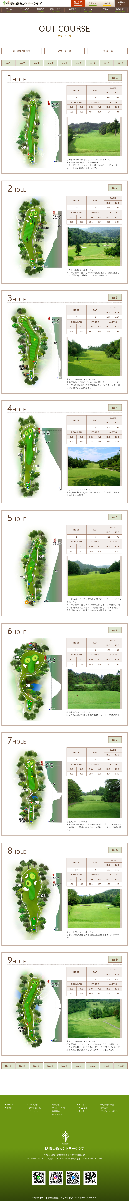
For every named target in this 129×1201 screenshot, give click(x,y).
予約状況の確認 (107, 1105)
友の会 (107, 3)
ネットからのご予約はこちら (78, 3)
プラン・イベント (60, 1108)
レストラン (57, 1114)
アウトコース (64, 50)
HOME (10, 1105)
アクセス (83, 1105)
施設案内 (56, 1111)
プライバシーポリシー (110, 1111)
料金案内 (56, 1105)
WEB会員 (83, 1108)
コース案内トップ (22, 50)
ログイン (93, 3)
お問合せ (122, 3)
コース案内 (33, 1105)
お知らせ (11, 1108)
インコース (107, 50)
